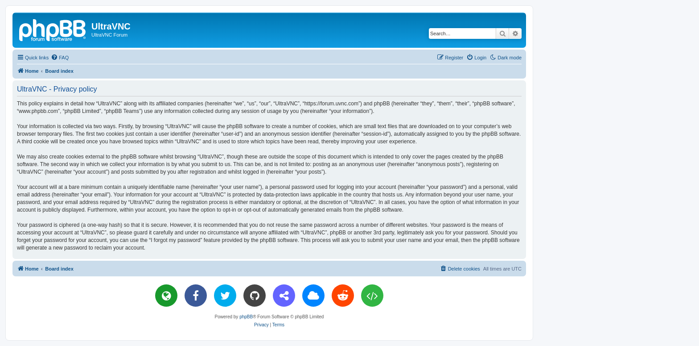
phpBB (246, 316)
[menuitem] (60, 57)
